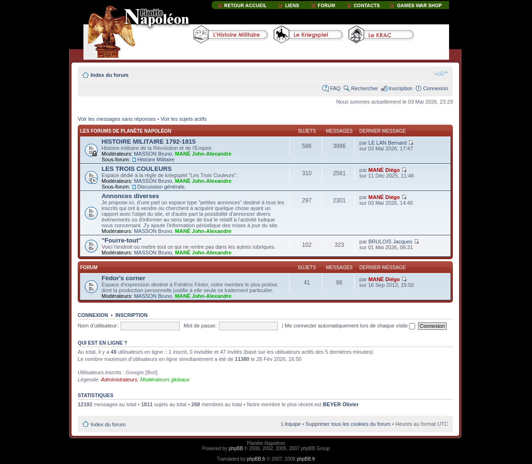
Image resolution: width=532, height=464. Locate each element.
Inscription (400, 88)
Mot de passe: (200, 325)
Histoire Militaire (155, 159)
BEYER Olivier (340, 404)
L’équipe (291, 424)
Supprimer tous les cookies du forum (348, 424)
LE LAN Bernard (387, 143)
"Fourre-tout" (122, 240)
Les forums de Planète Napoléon (125, 131)
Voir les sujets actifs (184, 119)
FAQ (335, 88)
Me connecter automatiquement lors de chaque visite (350, 325)
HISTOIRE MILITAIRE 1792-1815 (148, 141)
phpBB (236, 448)
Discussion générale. (161, 187)
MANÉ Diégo (384, 170)
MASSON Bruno (153, 154)
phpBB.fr (256, 459)
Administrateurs (119, 379)
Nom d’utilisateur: (98, 325)
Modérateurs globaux (164, 379)
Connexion (435, 88)
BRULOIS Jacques (390, 241)
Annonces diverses (130, 196)
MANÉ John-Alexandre (203, 154)
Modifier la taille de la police (441, 73)
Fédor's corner (123, 278)
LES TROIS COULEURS (137, 168)
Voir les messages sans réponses (117, 119)
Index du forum (109, 75)
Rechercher (364, 88)
